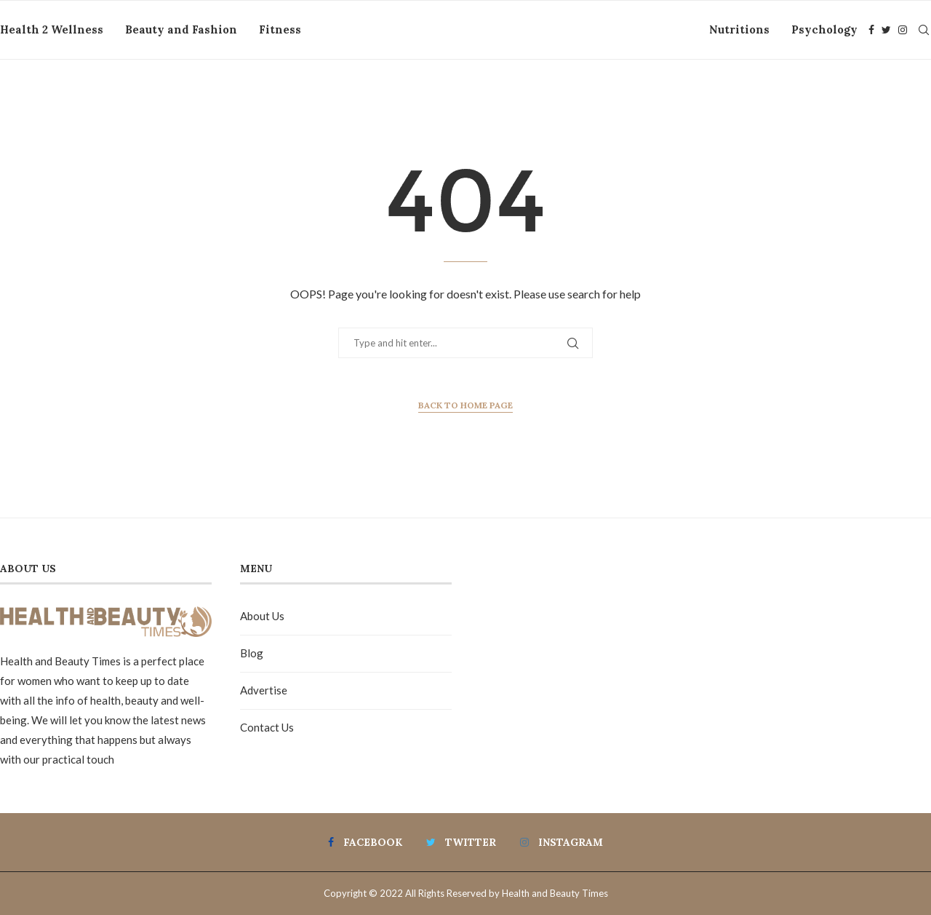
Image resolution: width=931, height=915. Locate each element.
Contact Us (267, 727)
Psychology (824, 29)
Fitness (280, 29)
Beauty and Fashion (181, 29)
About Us (262, 615)
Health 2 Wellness (51, 29)
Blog (251, 652)
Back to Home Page (465, 405)
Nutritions (739, 29)
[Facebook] (871, 30)
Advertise (263, 690)
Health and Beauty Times (555, 893)
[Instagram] (902, 30)
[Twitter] (886, 30)
